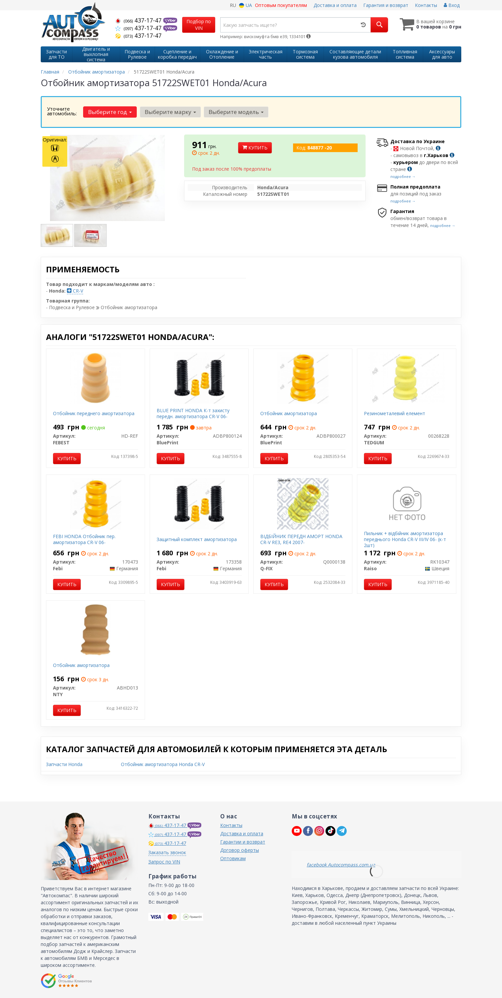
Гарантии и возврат (242, 842)
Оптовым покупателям (281, 5)
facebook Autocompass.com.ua (341, 864)
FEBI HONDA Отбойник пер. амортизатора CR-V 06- (84, 539)
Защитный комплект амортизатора (197, 539)
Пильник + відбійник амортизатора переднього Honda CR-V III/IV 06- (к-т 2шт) (405, 539)
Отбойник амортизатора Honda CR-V (163, 764)
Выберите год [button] (110, 112)
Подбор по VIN (198, 24)
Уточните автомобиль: (62, 111)
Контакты (426, 5)
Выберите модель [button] (235, 112)
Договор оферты (239, 850)
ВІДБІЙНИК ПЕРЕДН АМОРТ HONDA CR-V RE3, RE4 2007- (301, 539)
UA (245, 5)
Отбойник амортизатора (288, 413)
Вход (452, 5)
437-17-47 (139, 20)
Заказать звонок (167, 852)
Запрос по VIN (164, 862)
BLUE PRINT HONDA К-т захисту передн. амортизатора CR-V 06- (193, 413)
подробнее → (403, 176)
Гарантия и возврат (385, 5)
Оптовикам (233, 858)
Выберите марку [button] (170, 112)
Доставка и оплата (335, 5)
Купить (255, 147)
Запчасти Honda (64, 764)
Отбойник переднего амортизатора (93, 413)
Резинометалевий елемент (394, 413)
